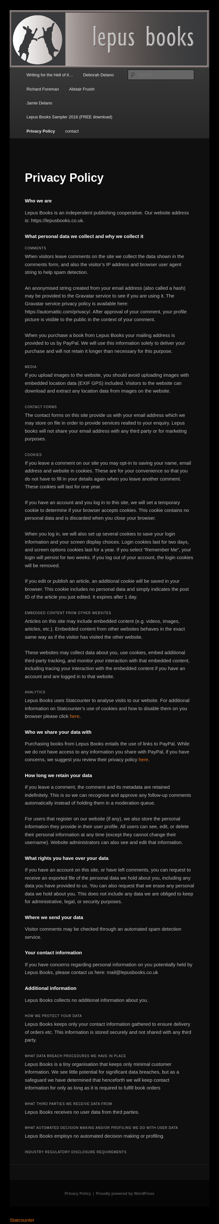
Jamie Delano (39, 103)
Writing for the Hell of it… (49, 74)
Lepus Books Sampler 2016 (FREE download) (69, 116)
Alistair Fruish (82, 89)
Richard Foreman (42, 89)
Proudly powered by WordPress (125, 1193)
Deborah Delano (98, 74)
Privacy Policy (40, 131)
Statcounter (22, 1220)
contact (72, 131)
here (74, 716)
